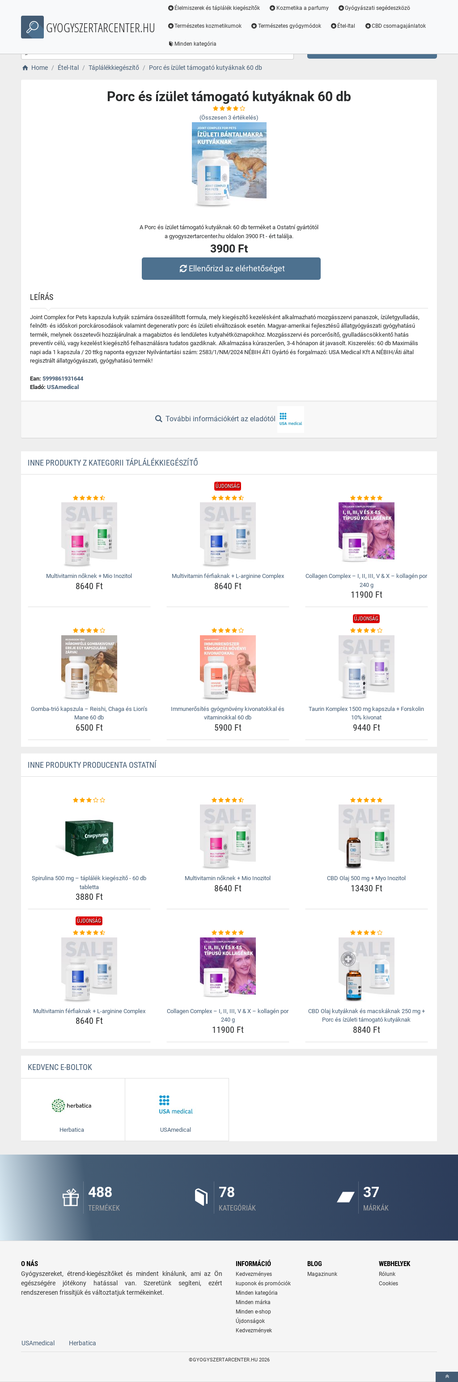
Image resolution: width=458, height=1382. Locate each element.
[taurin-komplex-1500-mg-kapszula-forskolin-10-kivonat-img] (366, 668)
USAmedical (63, 387)
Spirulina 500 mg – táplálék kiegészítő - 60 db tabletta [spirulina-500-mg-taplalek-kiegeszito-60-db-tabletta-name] (89, 882)
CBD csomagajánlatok (395, 26)
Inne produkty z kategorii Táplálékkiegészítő (113, 462)
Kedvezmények (254, 1330)
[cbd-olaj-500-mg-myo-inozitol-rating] (366, 800)
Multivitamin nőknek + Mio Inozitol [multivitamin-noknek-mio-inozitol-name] (89, 576)
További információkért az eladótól (229, 419)
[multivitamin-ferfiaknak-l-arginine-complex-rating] (228, 498)
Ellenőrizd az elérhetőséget (231, 268)
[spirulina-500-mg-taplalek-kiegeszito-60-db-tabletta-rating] (89, 800)
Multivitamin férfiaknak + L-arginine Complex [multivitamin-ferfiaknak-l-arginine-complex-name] (228, 576)
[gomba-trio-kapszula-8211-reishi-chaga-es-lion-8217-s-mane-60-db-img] (89, 668)
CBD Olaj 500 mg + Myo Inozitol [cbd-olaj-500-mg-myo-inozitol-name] (366, 878)
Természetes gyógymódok (286, 26)
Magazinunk (322, 1274)
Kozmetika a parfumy (299, 8)
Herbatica (82, 1343)
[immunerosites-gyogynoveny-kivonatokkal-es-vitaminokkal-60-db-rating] (228, 630)
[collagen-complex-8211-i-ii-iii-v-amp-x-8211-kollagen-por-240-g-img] (366, 535)
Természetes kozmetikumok (204, 26)
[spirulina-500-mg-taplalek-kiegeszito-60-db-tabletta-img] (89, 838)
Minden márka (253, 1302)
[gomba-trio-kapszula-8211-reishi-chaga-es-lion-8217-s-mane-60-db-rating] (89, 630)
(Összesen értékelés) (229, 117)
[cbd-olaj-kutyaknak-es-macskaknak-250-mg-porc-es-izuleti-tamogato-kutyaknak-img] (366, 971)
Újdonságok (250, 1321)
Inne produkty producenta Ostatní (92, 765)
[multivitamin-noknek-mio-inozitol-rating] (89, 498)
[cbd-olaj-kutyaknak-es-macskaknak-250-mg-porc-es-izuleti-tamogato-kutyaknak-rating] (366, 932)
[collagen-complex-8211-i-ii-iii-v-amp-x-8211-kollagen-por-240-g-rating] (366, 498)
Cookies (388, 1283)
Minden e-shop (253, 1312)
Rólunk (387, 1274)
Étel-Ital (343, 26)
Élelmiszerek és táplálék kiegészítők (213, 8)
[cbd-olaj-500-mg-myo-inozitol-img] (366, 838)
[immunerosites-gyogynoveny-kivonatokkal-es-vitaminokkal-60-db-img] (228, 668)
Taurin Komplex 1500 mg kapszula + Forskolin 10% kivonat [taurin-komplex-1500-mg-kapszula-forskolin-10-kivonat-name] (366, 713)
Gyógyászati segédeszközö (374, 8)
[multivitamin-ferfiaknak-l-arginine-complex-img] (228, 535)
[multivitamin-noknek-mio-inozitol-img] (89, 535)
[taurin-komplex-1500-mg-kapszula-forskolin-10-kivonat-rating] (366, 630)
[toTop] (447, 1377)
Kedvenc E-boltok (60, 1067)
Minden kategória (192, 44)
